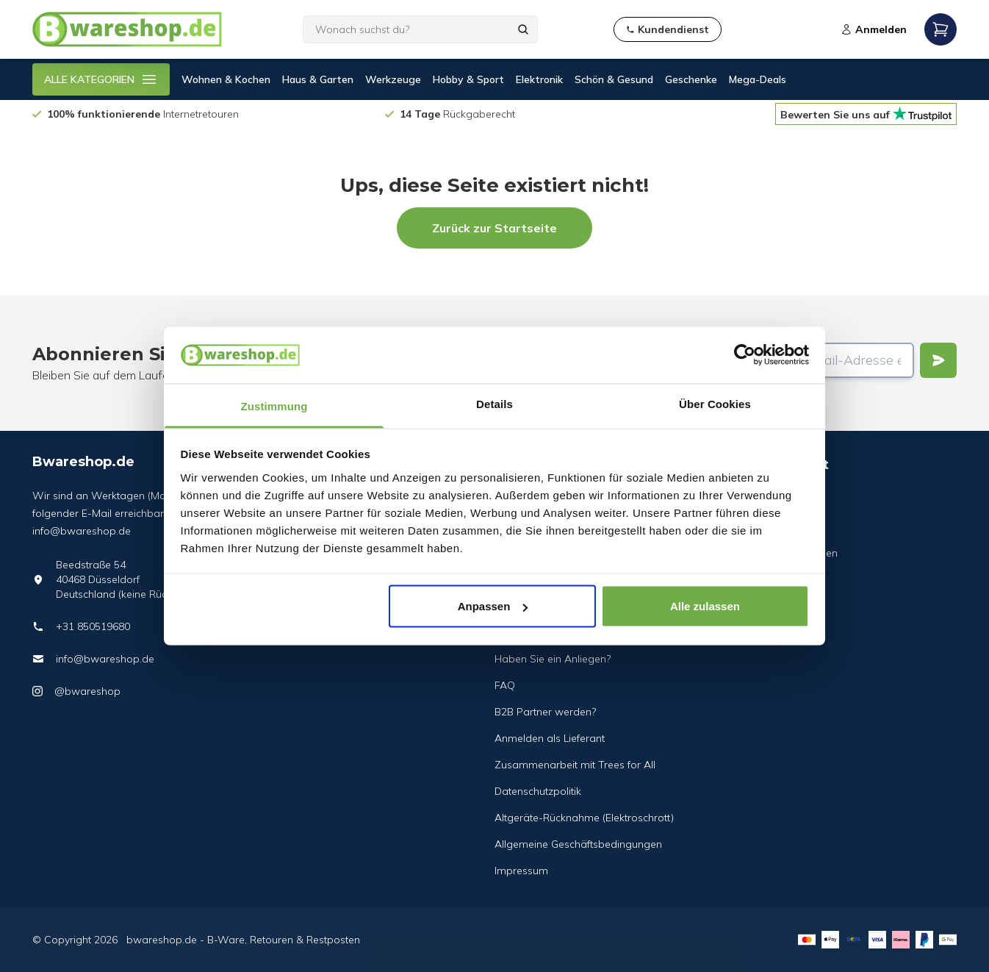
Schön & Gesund (614, 79)
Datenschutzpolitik (538, 791)
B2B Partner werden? (545, 711)
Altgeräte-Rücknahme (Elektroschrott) (584, 817)
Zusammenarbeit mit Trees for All (575, 764)
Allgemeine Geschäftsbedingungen (578, 844)
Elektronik (539, 79)
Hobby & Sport (468, 79)
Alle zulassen (705, 606)
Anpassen (493, 606)
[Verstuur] (938, 360)
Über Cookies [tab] (715, 403)
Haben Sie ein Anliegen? (553, 658)
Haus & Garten (317, 79)
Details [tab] (494, 403)
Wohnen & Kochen (225, 79)
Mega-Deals (757, 79)
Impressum (521, 870)
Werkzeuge (393, 79)
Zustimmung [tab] (274, 405)
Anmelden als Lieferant (550, 738)
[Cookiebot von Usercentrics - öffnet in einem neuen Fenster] (744, 355)
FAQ (505, 685)
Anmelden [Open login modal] (874, 29)
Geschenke (691, 79)
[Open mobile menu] (940, 29)
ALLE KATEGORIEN (101, 79)
